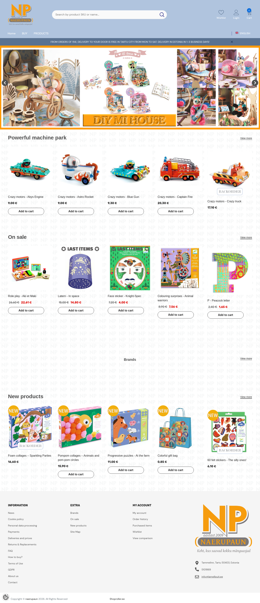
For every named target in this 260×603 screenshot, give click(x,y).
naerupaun (31, 599)
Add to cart (25, 211)
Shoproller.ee (117, 599)
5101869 (206, 569)
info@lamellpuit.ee (212, 576)
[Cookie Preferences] (6, 597)
